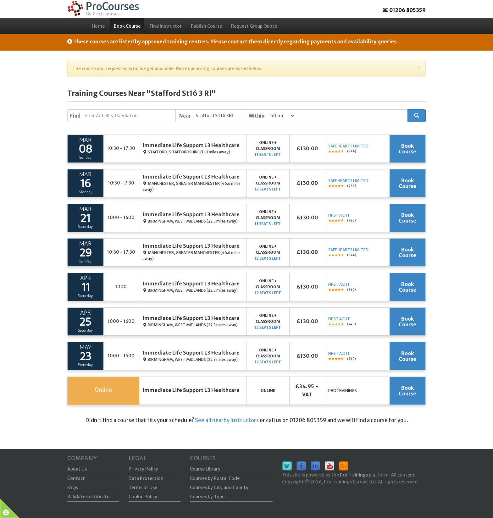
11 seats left (268, 154)
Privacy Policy (143, 469)
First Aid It (339, 215)
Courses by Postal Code (215, 478)
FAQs (72, 487)
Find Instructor (166, 26)
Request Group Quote (254, 26)
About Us (77, 469)
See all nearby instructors (227, 420)
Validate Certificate (88, 496)
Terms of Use (143, 487)
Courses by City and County (219, 487)
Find (75, 116)
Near (185, 116)
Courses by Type (207, 496)
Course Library (205, 469)
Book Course (127, 26)
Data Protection (146, 478)
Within (256, 116)
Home (98, 26)
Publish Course (206, 26)
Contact (76, 478)
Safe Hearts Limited (348, 146)
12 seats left (267, 189)
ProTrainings (354, 475)
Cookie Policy (143, 496)
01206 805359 (407, 10)
